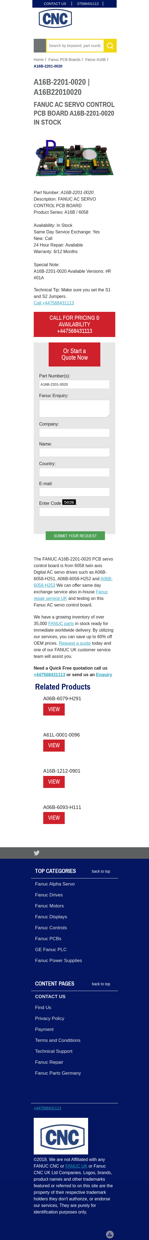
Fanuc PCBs (48, 938)
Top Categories (55, 871)
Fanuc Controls (51, 927)
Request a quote (75, 643)
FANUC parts (61, 623)
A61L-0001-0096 (61, 735)
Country (46, 463)
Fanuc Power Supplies (58, 960)
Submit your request (75, 536)
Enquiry (104, 674)
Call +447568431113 (54, 303)
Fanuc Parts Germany (58, 1073)
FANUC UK (76, 1166)
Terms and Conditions (57, 1040)
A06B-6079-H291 (62, 698)
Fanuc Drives (49, 895)
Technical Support (53, 1051)
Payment (44, 1029)
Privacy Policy (49, 1018)
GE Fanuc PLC (51, 949)
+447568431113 (49, 674)
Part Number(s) (54, 376)
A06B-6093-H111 (62, 807)
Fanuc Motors (49, 905)
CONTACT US (55, 4)
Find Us (43, 1007)
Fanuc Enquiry (53, 395)
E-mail (45, 483)
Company (48, 424)
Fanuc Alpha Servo (55, 884)
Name (45, 444)
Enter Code (57, 502)
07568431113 (87, 4)
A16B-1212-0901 (61, 771)
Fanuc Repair (49, 1062)
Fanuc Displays (51, 916)
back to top (101, 871)
